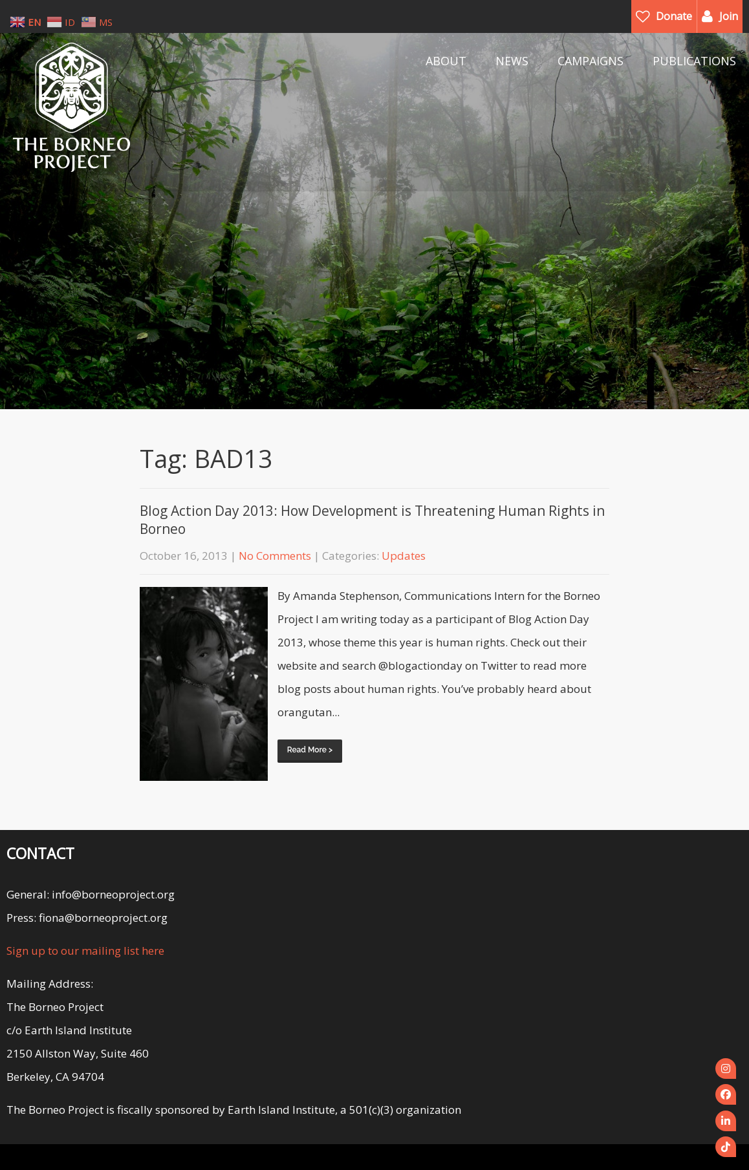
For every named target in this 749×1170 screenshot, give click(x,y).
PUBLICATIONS (694, 61)
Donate (674, 16)
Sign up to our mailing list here (85, 950)
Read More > (309, 749)
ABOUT (446, 61)
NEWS (511, 61)
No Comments (275, 555)
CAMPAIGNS (591, 61)
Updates (404, 555)
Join (728, 16)
